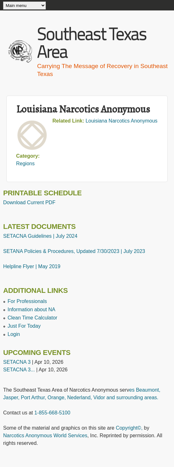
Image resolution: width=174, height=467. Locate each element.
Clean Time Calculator (32, 317)
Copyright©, (129, 428)
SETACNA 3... (19, 369)
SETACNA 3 (17, 362)
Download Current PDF (29, 202)
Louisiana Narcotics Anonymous (122, 120)
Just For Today (24, 326)
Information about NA (31, 309)
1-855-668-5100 (52, 412)
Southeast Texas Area (91, 42)
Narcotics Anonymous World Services (45, 435)
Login (14, 334)
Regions (25, 163)
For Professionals (27, 301)
